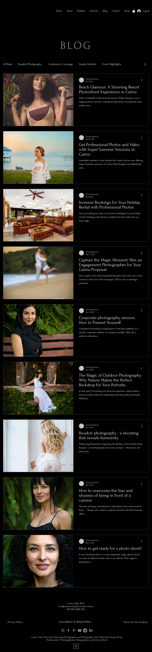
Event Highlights (111, 64)
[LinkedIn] (91, 630)
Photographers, (67, 640)
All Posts (7, 64)
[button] (81, 11)
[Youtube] (80, 630)
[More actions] (143, 80)
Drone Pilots (101, 640)
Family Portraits (87, 64)
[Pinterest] (74, 630)
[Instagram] (63, 630)
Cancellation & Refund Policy (75, 621)
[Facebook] (68, 630)
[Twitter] (85, 630)
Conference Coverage (60, 64)
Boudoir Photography (30, 64)
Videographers (83, 640)
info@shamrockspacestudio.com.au (75, 606)
